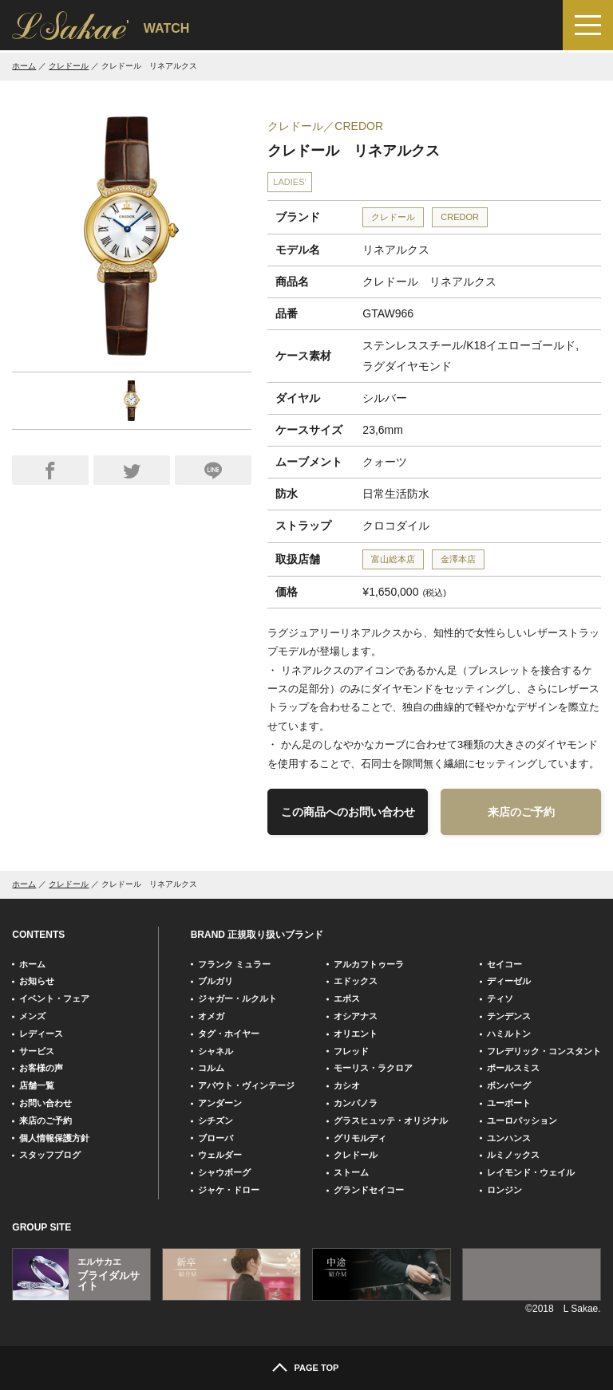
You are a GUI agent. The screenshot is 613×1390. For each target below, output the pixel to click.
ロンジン (504, 1190)
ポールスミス (513, 1068)
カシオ (347, 1085)
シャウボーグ (224, 1172)
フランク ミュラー (234, 964)
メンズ (32, 1016)
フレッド (351, 1051)
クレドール (69, 65)
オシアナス (356, 1016)
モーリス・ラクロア (373, 1068)
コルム (211, 1068)
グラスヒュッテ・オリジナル (391, 1120)
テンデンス (509, 1016)
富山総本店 (393, 559)
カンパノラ (356, 1103)
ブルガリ (215, 981)
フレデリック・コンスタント (544, 1051)
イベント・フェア (54, 998)
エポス (347, 998)
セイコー (504, 964)
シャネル (215, 1051)
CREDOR (460, 217)
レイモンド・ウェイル (531, 1172)
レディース (41, 1033)
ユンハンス (509, 1138)
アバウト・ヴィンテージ (246, 1085)
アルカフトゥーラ (369, 964)
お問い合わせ (45, 1103)
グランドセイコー (369, 1190)
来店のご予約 (521, 811)
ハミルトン (509, 1033)
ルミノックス (513, 1155)
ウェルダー (220, 1155)
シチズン (215, 1120)
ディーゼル (509, 981)
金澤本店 (458, 559)
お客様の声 (41, 1068)
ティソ (500, 998)
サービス (36, 1051)
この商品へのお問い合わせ (348, 811)
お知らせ (36, 981)
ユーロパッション (522, 1120)
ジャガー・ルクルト (237, 998)
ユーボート (509, 1103)
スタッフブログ (50, 1155)
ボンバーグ (509, 1085)
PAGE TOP (317, 1367)
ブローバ (215, 1138)
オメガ (211, 1016)
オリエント (356, 1033)
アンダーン (220, 1103)
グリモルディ (360, 1138)
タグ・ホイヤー (228, 1033)
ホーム (24, 65)
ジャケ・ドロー (228, 1190)
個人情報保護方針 (54, 1138)
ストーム (351, 1172)
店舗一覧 (36, 1085)
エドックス (356, 981)
